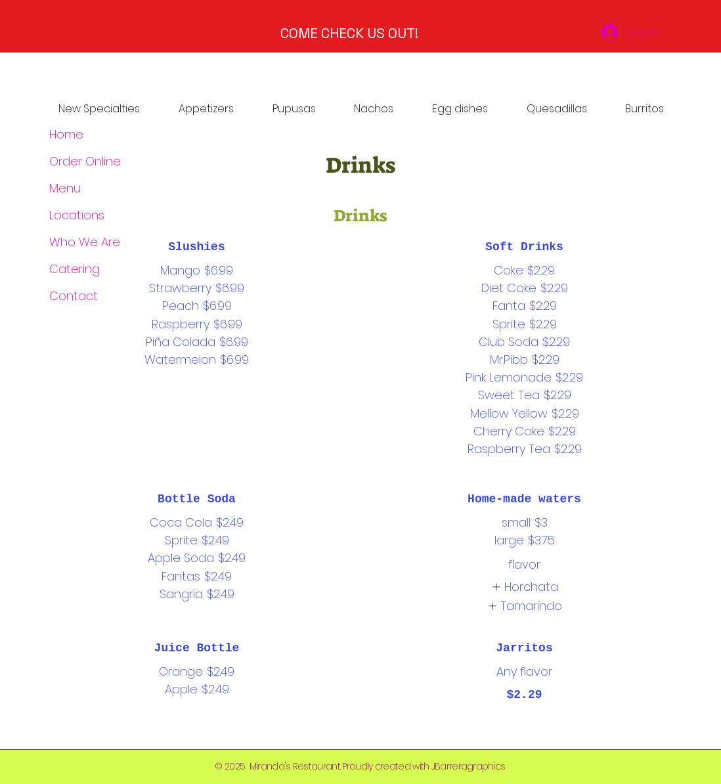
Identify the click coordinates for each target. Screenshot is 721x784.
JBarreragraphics (468, 766)
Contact (73, 296)
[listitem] (524, 586)
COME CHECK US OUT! (349, 33)
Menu (65, 188)
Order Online (85, 161)
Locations (76, 215)
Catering (74, 269)
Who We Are (84, 242)
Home (66, 134)
